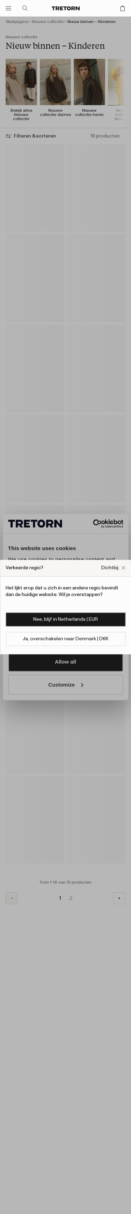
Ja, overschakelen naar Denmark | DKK (65, 638)
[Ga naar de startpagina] (66, 8)
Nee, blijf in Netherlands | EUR (65, 619)
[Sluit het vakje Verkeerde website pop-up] (113, 568)
